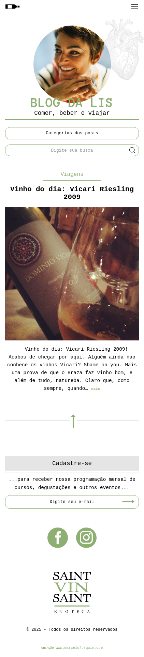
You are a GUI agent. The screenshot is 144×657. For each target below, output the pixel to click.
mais (95, 389)
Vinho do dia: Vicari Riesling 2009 (72, 193)
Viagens (71, 174)
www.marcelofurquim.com (79, 648)
